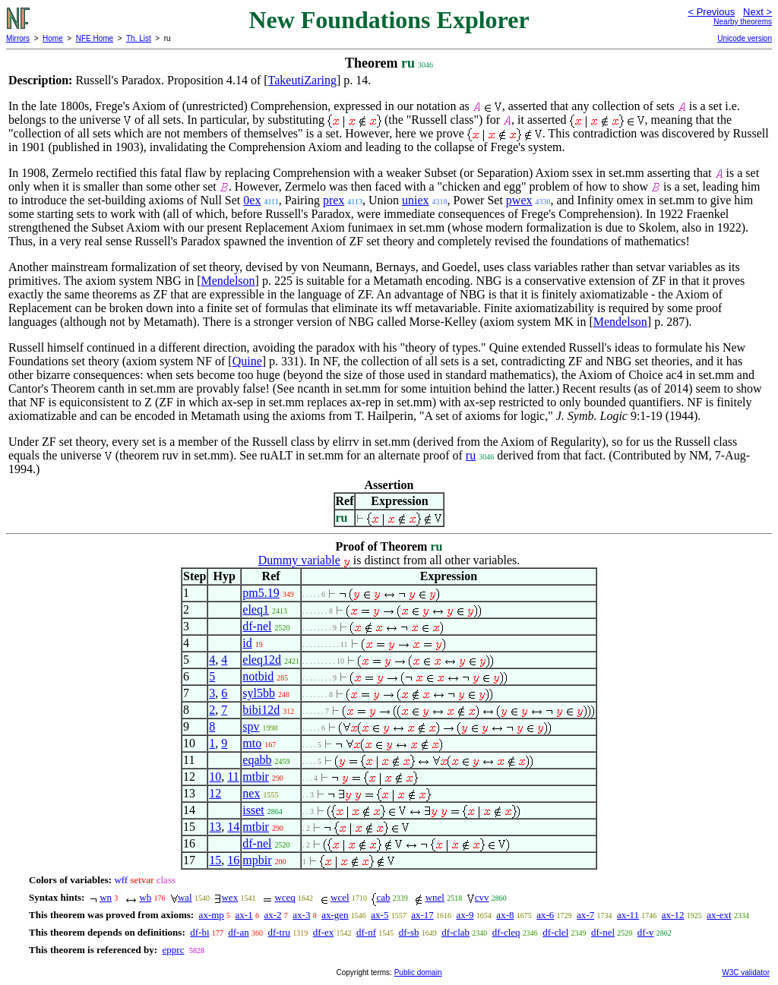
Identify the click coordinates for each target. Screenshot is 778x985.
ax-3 (301, 914)
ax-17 (422, 914)
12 (215, 793)
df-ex (323, 932)
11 (233, 776)
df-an (238, 932)
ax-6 (545, 914)
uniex (415, 200)
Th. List (138, 38)
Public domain (418, 972)
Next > (757, 11)
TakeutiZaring (302, 80)
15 (215, 860)
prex (333, 200)
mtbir (255, 776)
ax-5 (379, 914)
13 (215, 826)
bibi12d (261, 709)
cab (383, 897)
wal (185, 897)
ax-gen (334, 914)
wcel (339, 897)
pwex (519, 200)
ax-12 (673, 914)
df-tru (278, 932)
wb (145, 897)
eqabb (256, 759)
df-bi (199, 932)
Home (53, 38)
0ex (252, 200)
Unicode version (744, 38)
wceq (284, 897)
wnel (434, 897)
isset (253, 809)
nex (251, 793)
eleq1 (255, 609)
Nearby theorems (742, 21)
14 (233, 826)
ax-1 (244, 914)
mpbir (256, 860)
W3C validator (746, 972)
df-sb (409, 932)
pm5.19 (260, 592)
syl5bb (258, 693)
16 (233, 860)
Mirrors (18, 38)
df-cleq (506, 932)
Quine (247, 361)
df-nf (366, 932)
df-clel (555, 932)
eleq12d (261, 659)
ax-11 (628, 914)
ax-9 (465, 914)
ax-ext (719, 914)
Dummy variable (299, 560)
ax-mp (211, 914)
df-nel (256, 626)
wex (229, 897)
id (246, 642)
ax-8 (505, 914)
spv (250, 726)
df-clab (455, 932)
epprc (174, 949)
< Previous (711, 11)
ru (471, 455)
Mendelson (228, 280)
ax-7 (585, 914)
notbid (258, 676)
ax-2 (272, 914)
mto (251, 743)
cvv (482, 897)
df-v (645, 932)
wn (106, 897)
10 (215, 776)
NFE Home (94, 38)
